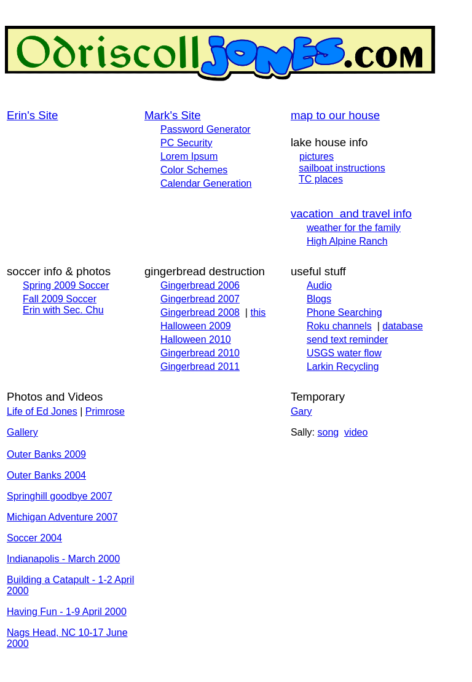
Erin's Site (32, 115)
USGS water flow (344, 353)
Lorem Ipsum (189, 156)
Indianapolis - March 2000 (63, 559)
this (258, 312)
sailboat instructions (342, 168)
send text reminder (347, 339)
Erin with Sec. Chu (63, 310)
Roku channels (339, 326)
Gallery (22, 432)
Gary (301, 411)
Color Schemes (193, 170)
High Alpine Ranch (347, 241)
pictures (316, 156)
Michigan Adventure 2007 (62, 517)
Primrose (105, 411)
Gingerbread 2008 (200, 312)
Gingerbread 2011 (200, 366)
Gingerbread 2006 (200, 285)
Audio (319, 285)
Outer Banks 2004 (46, 475)
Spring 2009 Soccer (66, 285)
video (356, 432)
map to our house (335, 115)
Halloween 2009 (195, 326)
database (402, 326)
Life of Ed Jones (42, 411)
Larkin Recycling (343, 366)
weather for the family (354, 227)
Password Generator (205, 129)
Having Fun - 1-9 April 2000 (67, 611)
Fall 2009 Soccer (59, 299)
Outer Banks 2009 (46, 454)
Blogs (319, 299)
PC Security (186, 143)
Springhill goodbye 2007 (59, 496)
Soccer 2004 (34, 538)
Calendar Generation (206, 183)
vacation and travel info (351, 213)
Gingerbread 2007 (200, 299)
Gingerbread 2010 (200, 353)
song (328, 432)
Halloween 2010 (195, 339)
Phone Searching (344, 312)
